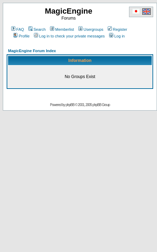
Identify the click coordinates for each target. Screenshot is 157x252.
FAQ (17, 29)
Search (37, 29)
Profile (21, 36)
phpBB (70, 105)
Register (117, 29)
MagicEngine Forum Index (32, 51)
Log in (117, 36)
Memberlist (62, 29)
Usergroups (91, 29)
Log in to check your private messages (69, 36)
